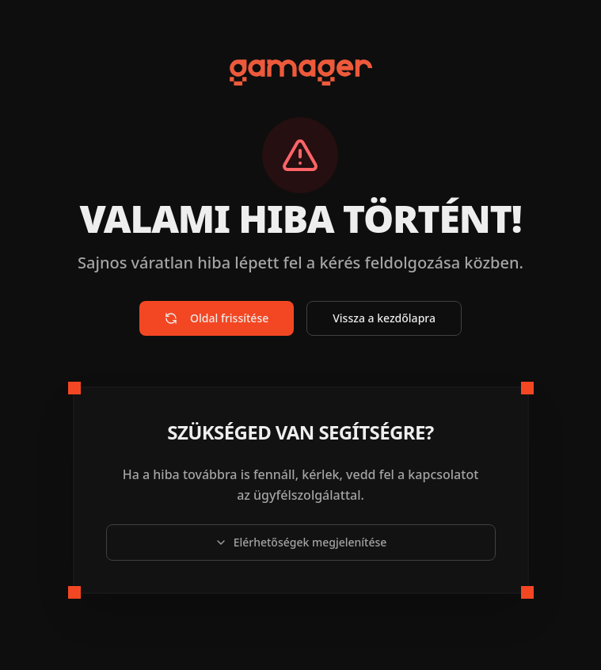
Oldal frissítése (216, 317)
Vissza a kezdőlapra (384, 317)
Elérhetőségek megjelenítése (301, 542)
